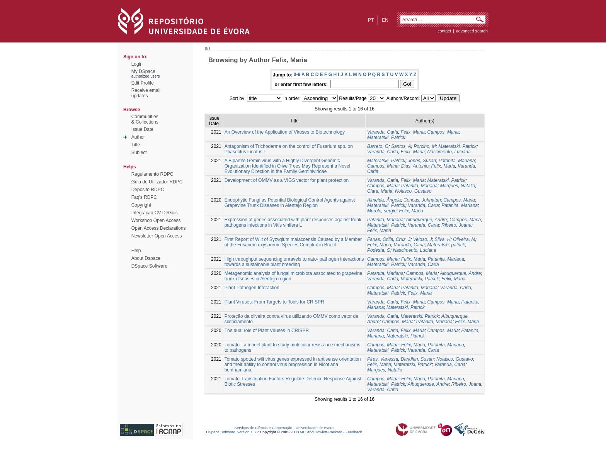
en (385, 20)
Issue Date (142, 129)
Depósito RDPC (147, 189)
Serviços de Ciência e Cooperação (264, 428)
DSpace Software (149, 266)
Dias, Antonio (415, 166)
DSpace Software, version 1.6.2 (232, 432)
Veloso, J (422, 239)
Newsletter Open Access (156, 236)
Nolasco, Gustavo (413, 191)
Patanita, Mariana (457, 160)
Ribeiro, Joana (456, 225)
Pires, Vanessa (382, 359)
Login (137, 64)
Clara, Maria (379, 191)
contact (444, 31)
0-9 (297, 74)
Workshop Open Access (156, 220)
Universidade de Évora (315, 428)
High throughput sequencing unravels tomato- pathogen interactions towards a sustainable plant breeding (294, 261)
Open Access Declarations (158, 228)
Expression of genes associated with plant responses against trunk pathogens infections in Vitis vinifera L (293, 222)
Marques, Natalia (457, 185)
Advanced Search (472, 31)
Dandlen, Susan (417, 359)
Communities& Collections (144, 119)
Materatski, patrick (446, 245)
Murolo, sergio (382, 211)
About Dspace (145, 258)
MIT (303, 432)
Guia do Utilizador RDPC (157, 182)
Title (135, 145)
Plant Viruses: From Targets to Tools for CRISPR (274, 302)
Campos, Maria (443, 132)
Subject (139, 152)
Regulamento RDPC (152, 174)
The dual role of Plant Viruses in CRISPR (267, 330)
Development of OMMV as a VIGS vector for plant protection (287, 180)
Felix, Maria (413, 132)
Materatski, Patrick (386, 137)
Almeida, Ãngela (384, 200)
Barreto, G (377, 146)
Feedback (354, 432)
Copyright (141, 205)
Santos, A (401, 146)
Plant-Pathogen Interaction (252, 287)
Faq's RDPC (144, 197)
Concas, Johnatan (422, 200)
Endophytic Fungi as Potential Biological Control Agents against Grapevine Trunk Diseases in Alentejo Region (290, 202)
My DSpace (143, 71)
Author (138, 137)
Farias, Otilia (380, 239)
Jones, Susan (422, 160)
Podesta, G (378, 250)
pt (371, 20)
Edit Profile (142, 83)
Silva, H (442, 239)
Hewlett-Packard (328, 432)
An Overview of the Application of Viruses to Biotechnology (285, 132)
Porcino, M (425, 146)
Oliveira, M (464, 239)
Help (136, 250)
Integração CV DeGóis (154, 212)
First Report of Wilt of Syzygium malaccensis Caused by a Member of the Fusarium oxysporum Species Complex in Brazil (293, 242)
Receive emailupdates (145, 93)
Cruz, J (403, 239)
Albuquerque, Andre (426, 219)
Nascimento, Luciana (449, 151)
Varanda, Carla (382, 132)
